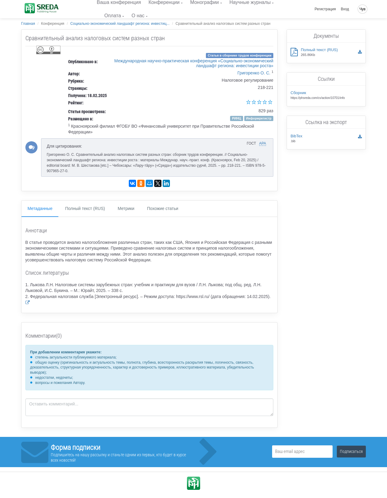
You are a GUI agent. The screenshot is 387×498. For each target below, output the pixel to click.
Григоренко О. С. (253, 72)
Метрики (126, 208)
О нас (138, 15)
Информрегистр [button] (259, 118)
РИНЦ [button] (236, 118)
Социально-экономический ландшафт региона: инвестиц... (120, 23)
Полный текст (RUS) (85, 208)
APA (262, 143)
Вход (345, 9)
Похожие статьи (162, 208)
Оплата (112, 15)
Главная (28, 23)
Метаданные (40, 208)
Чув (362, 9)
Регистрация (325, 9)
